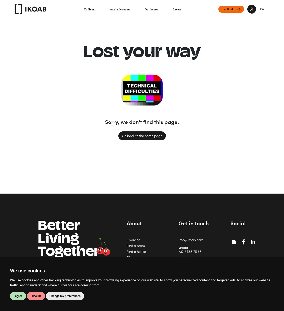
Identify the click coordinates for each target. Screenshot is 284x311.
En (264, 9)
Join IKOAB (228, 9)
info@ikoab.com (191, 240)
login (251, 9)
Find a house (136, 251)
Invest (177, 9)
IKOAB (30, 9)
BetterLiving (69, 239)
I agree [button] (18, 296)
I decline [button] (35, 296)
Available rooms (120, 9)
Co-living (89, 9)
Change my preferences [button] (64, 296)
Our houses (152, 9)
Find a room (136, 245)
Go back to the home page (142, 135)
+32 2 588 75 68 (190, 251)
